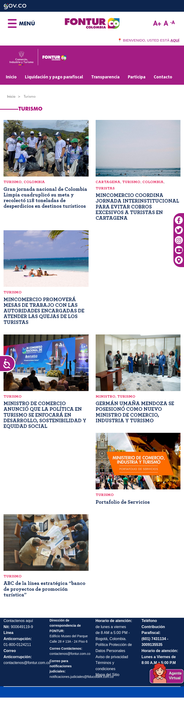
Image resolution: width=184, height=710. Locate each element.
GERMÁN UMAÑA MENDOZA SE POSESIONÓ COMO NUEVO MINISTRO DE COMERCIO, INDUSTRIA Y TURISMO (135, 412)
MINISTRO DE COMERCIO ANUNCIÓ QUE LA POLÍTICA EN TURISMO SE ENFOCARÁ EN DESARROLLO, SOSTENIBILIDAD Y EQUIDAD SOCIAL (45, 415)
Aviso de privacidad (112, 657)
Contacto (163, 77)
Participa (136, 77)
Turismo (13, 182)
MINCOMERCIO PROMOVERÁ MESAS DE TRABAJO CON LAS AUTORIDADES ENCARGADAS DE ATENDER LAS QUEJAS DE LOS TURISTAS (44, 311)
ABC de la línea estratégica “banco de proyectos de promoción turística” (44, 589)
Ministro (105, 396)
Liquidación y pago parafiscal (54, 77)
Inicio (11, 77)
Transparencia (105, 77)
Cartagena (108, 182)
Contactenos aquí (18, 621)
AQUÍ (174, 40)
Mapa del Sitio (107, 675)
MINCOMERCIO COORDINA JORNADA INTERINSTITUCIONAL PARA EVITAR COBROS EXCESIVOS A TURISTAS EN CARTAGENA (137, 207)
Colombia (34, 182)
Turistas (105, 188)
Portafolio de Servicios (123, 502)
